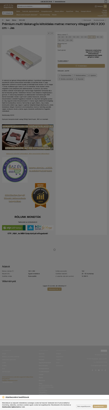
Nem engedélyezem (84, 406)
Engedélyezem (100, 406)
